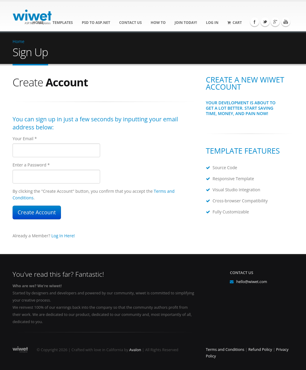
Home (19, 41)
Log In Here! (63, 235)
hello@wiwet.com (251, 281)
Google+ (275, 21)
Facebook (254, 21)
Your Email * (25, 138)
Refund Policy (260, 349)
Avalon (135, 349)
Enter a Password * (31, 165)
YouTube (285, 21)
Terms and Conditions (225, 349)
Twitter (265, 21)
